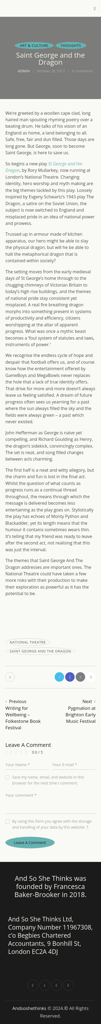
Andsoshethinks (30, 1008)
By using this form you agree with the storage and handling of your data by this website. (52, 824)
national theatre (28, 642)
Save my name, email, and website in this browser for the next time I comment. (48, 780)
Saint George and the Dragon (40, 651)
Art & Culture (34, 45)
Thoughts (71, 45)
